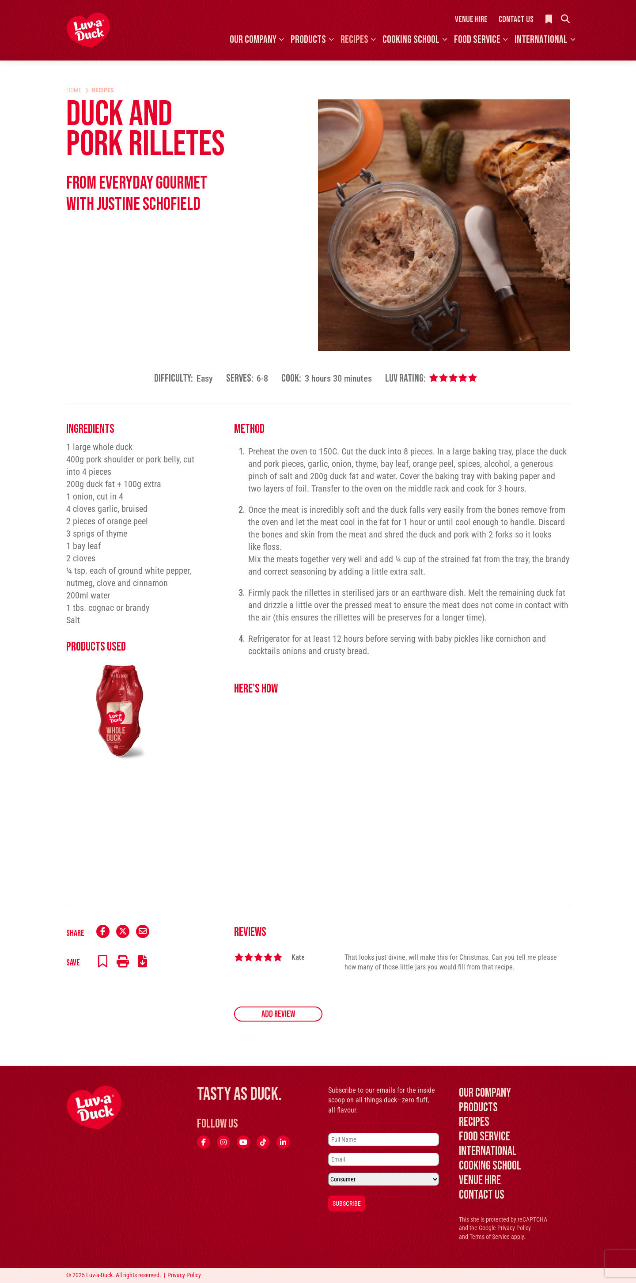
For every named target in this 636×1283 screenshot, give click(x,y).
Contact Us (516, 19)
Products (308, 39)
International (541, 39)
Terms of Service (489, 1236)
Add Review (278, 1014)
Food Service (477, 39)
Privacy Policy (514, 1227)
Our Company (253, 39)
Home (74, 90)
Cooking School (410, 39)
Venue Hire (471, 19)
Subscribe (347, 1203)
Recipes (354, 39)
